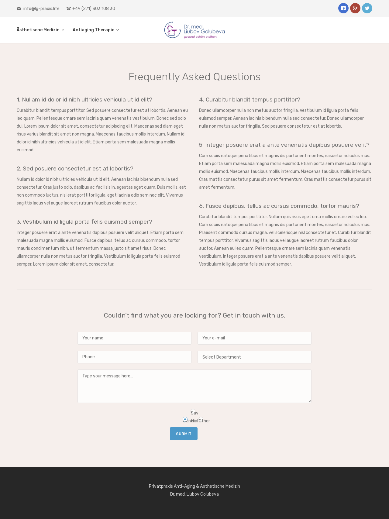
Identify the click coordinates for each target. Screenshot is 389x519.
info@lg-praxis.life (41, 8)
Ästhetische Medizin (38, 30)
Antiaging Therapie (94, 30)
